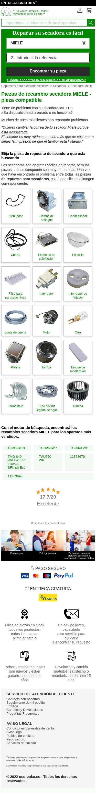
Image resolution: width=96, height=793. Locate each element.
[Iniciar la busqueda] (91, 23)
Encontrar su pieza (48, 71)
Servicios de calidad (21, 743)
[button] (48, 43)
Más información (25, 760)
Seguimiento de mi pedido (25, 702)
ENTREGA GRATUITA (18, 3)
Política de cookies (20, 736)
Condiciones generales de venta (30, 728)
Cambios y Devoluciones (24, 710)
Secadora (59, 86)
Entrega (12, 706)
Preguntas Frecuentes (22, 713)
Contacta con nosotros (23, 699)
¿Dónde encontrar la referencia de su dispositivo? (46, 80)
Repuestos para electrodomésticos (25, 86)
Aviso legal (14, 732)
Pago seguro (15, 739)
